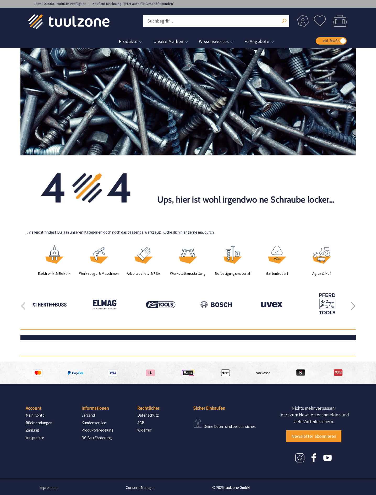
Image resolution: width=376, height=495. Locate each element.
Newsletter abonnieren (313, 436)
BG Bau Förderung (96, 437)
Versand (88, 415)
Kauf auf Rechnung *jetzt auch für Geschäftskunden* (133, 3)
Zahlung (32, 430)
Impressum (48, 487)
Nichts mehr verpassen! (314, 408)
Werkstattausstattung (188, 273)
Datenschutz (148, 415)
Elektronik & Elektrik (54, 273)
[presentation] (23, 306)
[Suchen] (284, 21)
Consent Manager (140, 487)
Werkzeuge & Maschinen (99, 273)
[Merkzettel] (320, 21)
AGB (140, 422)
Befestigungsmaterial (232, 273)
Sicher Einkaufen (209, 408)
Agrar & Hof (321, 273)
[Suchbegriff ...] (216, 21)
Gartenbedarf (277, 273)
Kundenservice (93, 422)
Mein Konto (35, 415)
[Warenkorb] (338, 21)
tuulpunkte (35, 437)
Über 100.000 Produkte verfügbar (60, 3)
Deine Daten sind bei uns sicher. (230, 426)
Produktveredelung (97, 430)
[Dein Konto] (303, 21)
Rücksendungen (39, 422)
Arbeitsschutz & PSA (143, 273)
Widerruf (144, 430)
